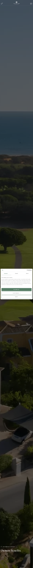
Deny (16, 296)
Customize (16, 293)
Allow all (17, 289)
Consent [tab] (6, 273)
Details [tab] (16, 273)
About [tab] (27, 273)
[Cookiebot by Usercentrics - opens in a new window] (27, 270)
